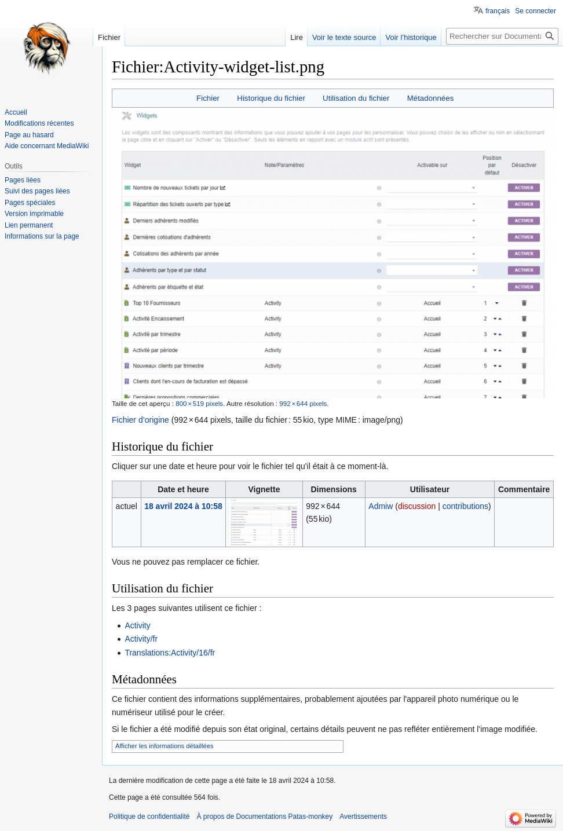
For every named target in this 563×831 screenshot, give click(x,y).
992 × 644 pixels (303, 403)
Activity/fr (141, 638)
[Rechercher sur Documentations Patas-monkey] (502, 36)
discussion (417, 506)
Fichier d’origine (140, 419)
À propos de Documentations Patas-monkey (264, 816)
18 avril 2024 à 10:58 (183, 506)
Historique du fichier (271, 98)
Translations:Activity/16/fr (170, 652)
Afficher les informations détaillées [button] (164, 745)
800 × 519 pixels (199, 403)
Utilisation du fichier (356, 98)
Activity (137, 625)
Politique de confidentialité (149, 816)
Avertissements (363, 816)
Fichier (208, 98)
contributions (465, 506)
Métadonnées (430, 98)
